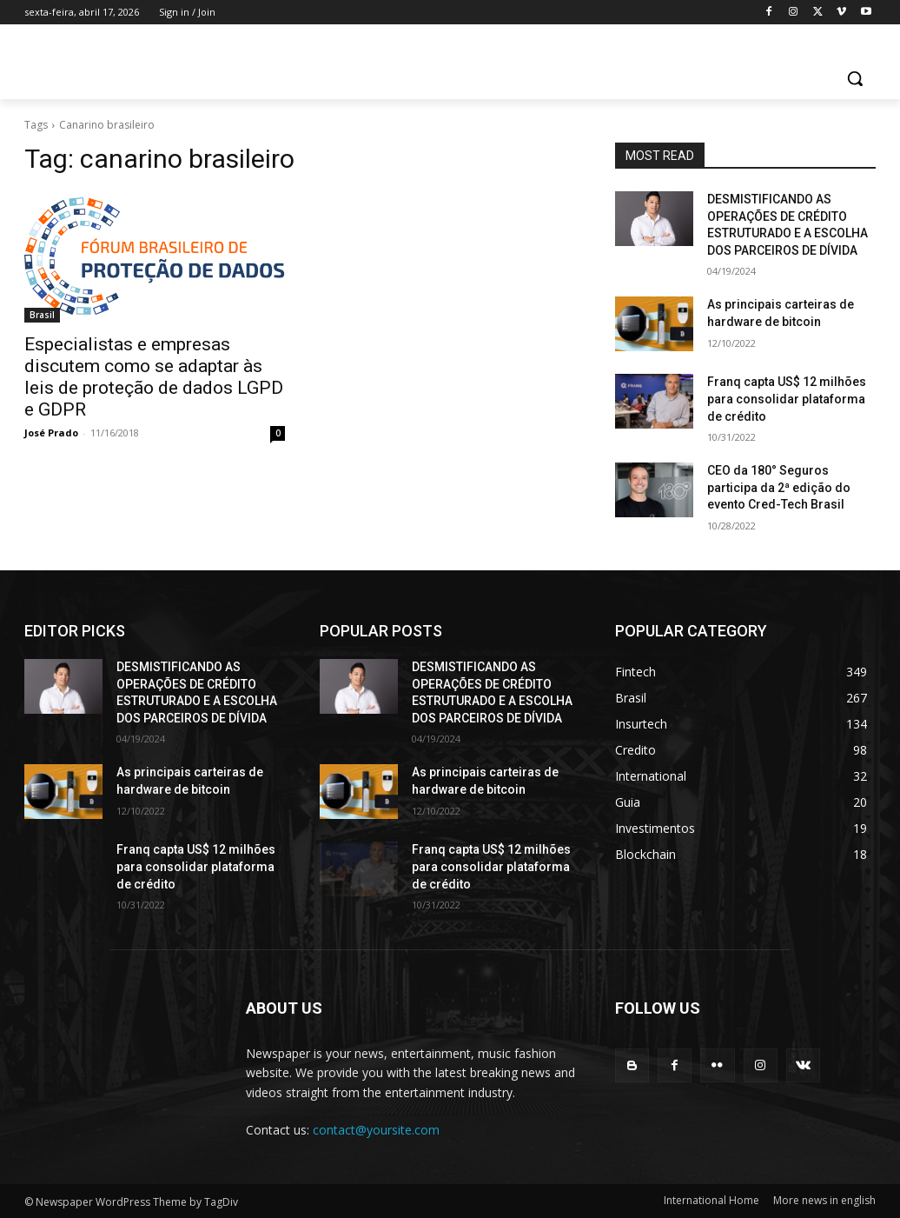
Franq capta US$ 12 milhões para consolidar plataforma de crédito (786, 399)
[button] (855, 78)
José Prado (51, 432)
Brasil (42, 315)
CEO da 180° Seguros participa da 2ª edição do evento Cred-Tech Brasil (778, 487)
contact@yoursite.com (376, 1129)
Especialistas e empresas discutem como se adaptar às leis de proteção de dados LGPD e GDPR (153, 377)
